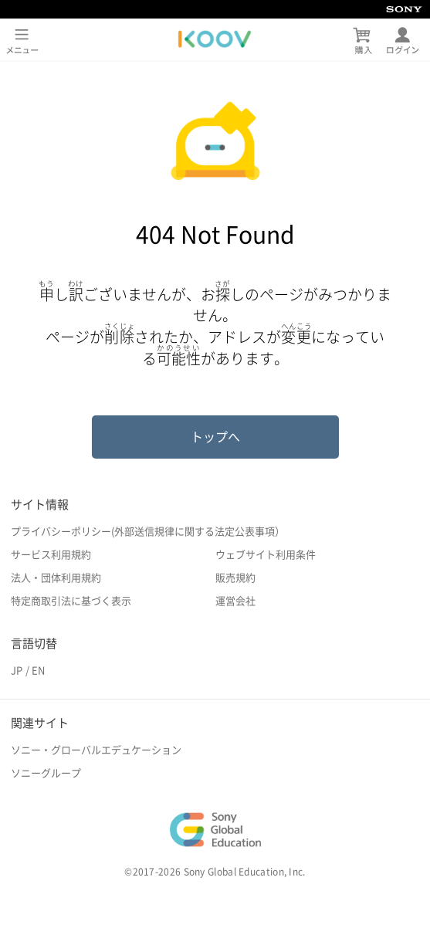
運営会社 (235, 601)
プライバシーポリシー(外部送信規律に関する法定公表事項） (148, 532)
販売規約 (235, 578)
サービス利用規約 (51, 555)
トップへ (215, 437)
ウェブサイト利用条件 (265, 555)
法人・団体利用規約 (56, 578)
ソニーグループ (46, 773)
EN (38, 671)
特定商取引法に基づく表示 (71, 601)
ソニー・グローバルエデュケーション (96, 750)
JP (16, 671)
